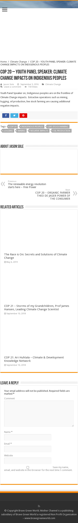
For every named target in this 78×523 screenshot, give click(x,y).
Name (8, 432)
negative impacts (39, 131)
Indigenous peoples (32, 126)
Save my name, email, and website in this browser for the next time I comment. (38, 468)
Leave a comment (12, 87)
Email (8, 443)
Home (3, 61)
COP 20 (12, 126)
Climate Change (18, 61)
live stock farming (58, 126)
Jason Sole (9, 84)
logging (8, 131)
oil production (61, 131)
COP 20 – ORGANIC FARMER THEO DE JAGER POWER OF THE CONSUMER (50, 194)
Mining (21, 131)
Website (8, 455)
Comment (9, 398)
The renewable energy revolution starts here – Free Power (27, 184)
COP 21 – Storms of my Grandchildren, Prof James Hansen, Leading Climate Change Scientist (36, 307)
